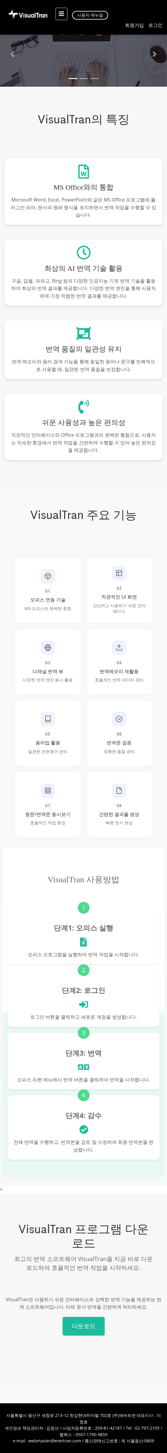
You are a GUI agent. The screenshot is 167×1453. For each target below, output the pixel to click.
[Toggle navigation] (60, 14)
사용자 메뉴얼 (90, 15)
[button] (12, 54)
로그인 (155, 25)
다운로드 (83, 1326)
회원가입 (134, 25)
